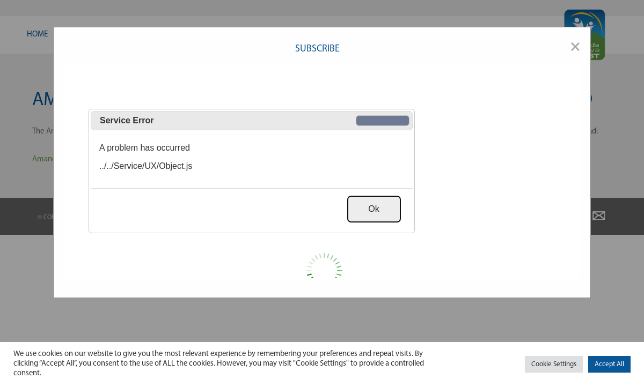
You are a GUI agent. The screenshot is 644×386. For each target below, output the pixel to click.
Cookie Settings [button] (553, 364)
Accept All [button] (609, 364)
